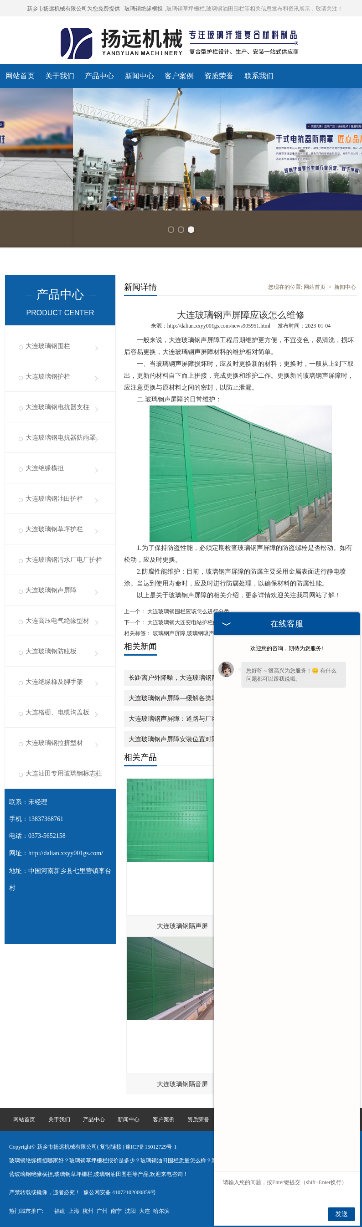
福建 (59, 1211)
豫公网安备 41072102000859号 (119, 1192)
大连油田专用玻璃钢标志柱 (64, 773)
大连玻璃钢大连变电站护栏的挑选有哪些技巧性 (204, 622)
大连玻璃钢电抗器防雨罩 (61, 437)
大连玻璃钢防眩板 (51, 651)
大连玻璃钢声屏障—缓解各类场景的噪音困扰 (192, 698)
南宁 (116, 1211)
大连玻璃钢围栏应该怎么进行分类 (187, 611)
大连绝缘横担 (45, 468)
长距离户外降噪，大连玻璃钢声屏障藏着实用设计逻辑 (205, 677)
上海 (73, 1211)
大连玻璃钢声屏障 (51, 590)
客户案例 (179, 76)
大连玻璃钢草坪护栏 (54, 529)
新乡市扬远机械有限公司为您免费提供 (73, 8)
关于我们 (59, 76)
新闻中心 (139, 76)
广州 (102, 1211)
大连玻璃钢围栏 (48, 346)
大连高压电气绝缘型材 (57, 620)
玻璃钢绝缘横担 (143, 8)
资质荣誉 (218, 76)
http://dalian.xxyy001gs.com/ (65, 853)
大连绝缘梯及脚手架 (54, 681)
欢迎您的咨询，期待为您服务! (286, 648)
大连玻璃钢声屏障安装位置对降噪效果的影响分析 (199, 739)
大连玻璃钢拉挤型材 (54, 742)
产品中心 (99, 76)
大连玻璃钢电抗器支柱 (57, 407)
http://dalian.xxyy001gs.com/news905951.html (218, 326)
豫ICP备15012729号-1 (151, 1147)
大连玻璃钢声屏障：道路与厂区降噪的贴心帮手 (196, 718)
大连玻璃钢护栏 (48, 376)
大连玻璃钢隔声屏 (182, 926)
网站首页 (20, 76)
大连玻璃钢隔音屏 (182, 1084)
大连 (144, 1211)
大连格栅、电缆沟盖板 (57, 712)
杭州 (88, 1211)
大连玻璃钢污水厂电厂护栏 (64, 559)
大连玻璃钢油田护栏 (54, 498)
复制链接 (111, 1147)
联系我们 (259, 76)
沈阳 (130, 1211)
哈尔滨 (161, 1211)
